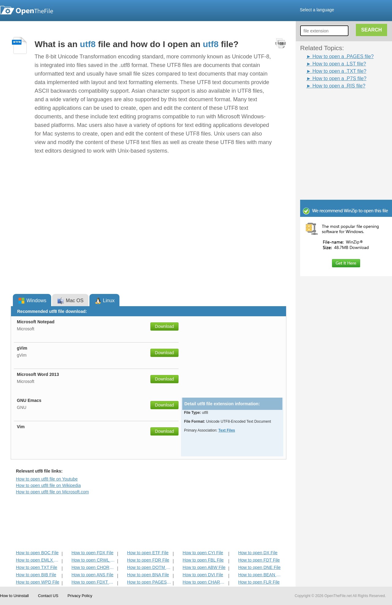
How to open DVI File (203, 574)
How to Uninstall (14, 595)
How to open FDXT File (93, 582)
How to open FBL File (203, 560)
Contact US (48, 595)
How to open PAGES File (149, 582)
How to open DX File (257, 552)
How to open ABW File (204, 567)
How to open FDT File (259, 560)
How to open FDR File (148, 560)
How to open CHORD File (93, 567)
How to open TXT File (36, 567)
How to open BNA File (148, 574)
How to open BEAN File (260, 574)
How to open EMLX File (38, 560)
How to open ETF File (147, 552)
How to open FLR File (259, 582)
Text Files (226, 430)
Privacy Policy (79, 595)
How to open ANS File (92, 574)
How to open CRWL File (93, 560)
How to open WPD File (37, 582)
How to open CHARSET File (205, 582)
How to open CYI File (203, 552)
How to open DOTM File (149, 567)
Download (164, 326)
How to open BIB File (36, 574)
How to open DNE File (259, 567)
